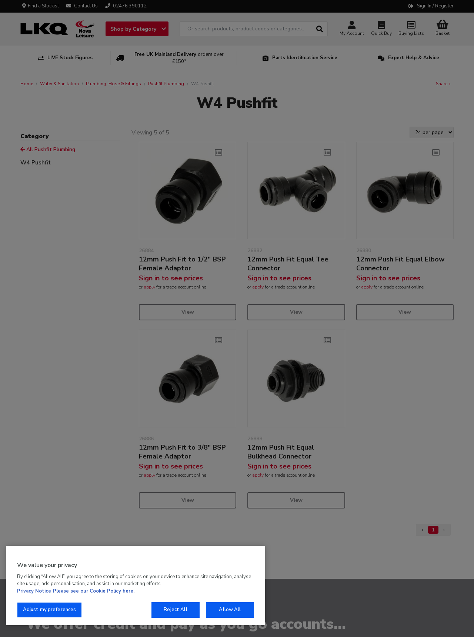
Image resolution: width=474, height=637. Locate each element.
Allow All (230, 609)
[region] (135, 585)
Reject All (175, 609)
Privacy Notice (34, 591)
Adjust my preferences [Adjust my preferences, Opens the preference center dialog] (49, 609)
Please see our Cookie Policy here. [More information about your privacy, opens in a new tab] (93, 591)
